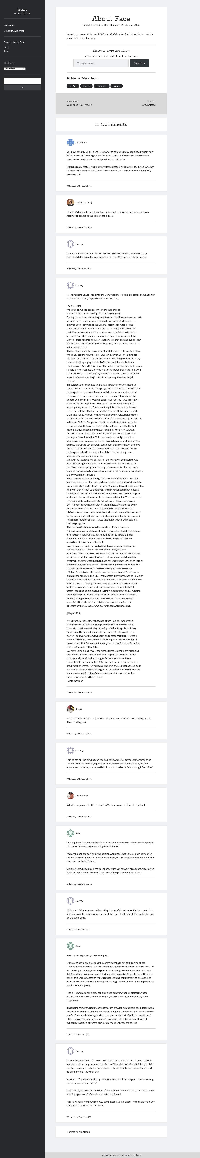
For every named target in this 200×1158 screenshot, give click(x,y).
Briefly (85, 78)
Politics (86, 86)
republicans (101, 86)
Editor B (101, 24)
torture (117, 86)
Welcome (9, 25)
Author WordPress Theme (113, 1155)
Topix (6, 51)
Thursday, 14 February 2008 (125, 24)
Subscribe (139, 63)
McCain (73, 86)
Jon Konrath (81, 795)
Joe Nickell (81, 142)
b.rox (22, 9)
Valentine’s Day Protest (79, 104)
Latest (6, 47)
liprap (78, 708)
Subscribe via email (14, 30)
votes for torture (127, 34)
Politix (94, 78)
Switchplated (149, 104)
